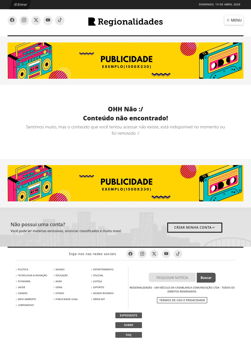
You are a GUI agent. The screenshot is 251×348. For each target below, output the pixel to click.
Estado (58, 293)
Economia (22, 281)
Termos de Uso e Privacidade (182, 300)
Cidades (21, 293)
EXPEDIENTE (128, 315)
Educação (60, 275)
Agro (57, 281)
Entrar (20, 4)
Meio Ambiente (25, 299)
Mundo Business (102, 293)
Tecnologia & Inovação (31, 275)
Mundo (59, 269)
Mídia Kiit (97, 299)
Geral (58, 287)
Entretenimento (102, 269)
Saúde (20, 287)
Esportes (97, 287)
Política (21, 269)
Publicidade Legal (65, 299)
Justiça (96, 281)
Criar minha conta (194, 227)
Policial (97, 275)
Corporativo (24, 305)
